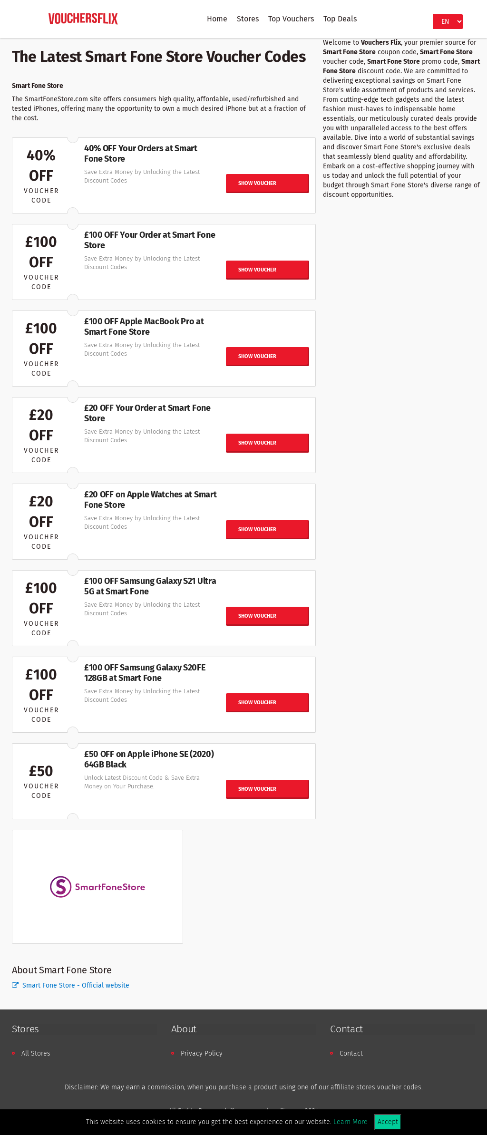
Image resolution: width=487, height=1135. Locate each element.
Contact (351, 1053)
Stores (248, 18)
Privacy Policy (202, 1053)
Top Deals (340, 18)
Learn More (350, 1122)
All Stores (35, 1053)
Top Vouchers (291, 18)
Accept (388, 1122)
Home (217, 18)
